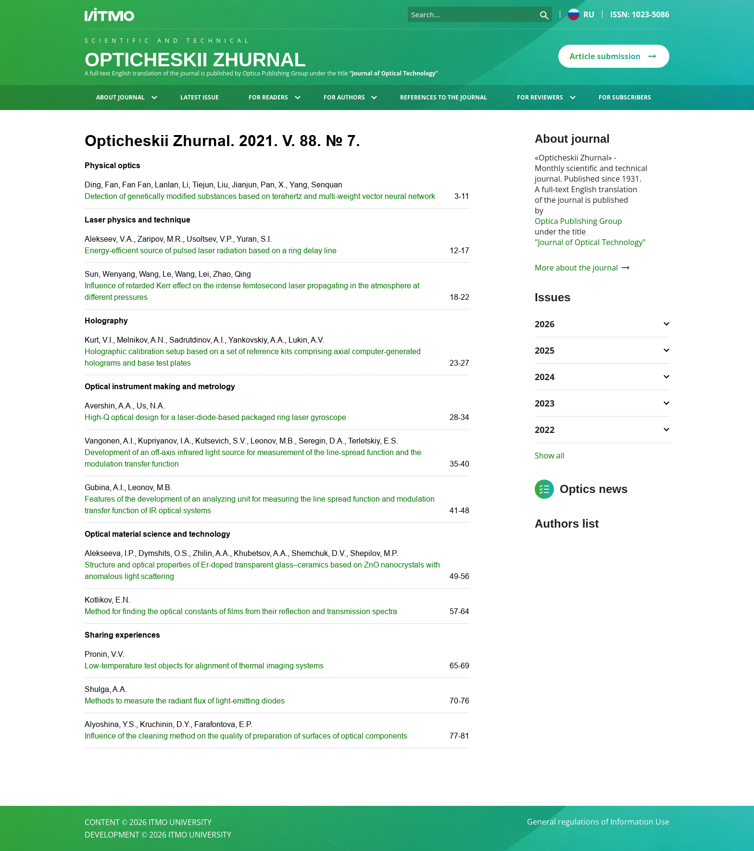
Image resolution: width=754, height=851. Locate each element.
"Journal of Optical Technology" (590, 242)
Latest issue (199, 97)
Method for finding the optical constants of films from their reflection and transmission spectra (241, 611)
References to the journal (443, 97)
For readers (275, 97)
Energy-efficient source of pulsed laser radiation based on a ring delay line (211, 251)
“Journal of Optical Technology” (394, 73)
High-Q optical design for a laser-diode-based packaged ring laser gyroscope (215, 417)
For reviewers (546, 97)
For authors (350, 97)
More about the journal (582, 267)
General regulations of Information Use (598, 822)
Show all (550, 455)
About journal (126, 97)
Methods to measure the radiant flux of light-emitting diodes (185, 701)
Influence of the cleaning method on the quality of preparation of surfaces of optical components (246, 736)
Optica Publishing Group (578, 221)
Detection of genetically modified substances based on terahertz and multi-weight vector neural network (260, 196)
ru (581, 14)
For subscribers (625, 97)
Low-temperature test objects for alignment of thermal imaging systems (204, 666)
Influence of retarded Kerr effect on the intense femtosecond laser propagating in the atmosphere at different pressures (252, 291)
